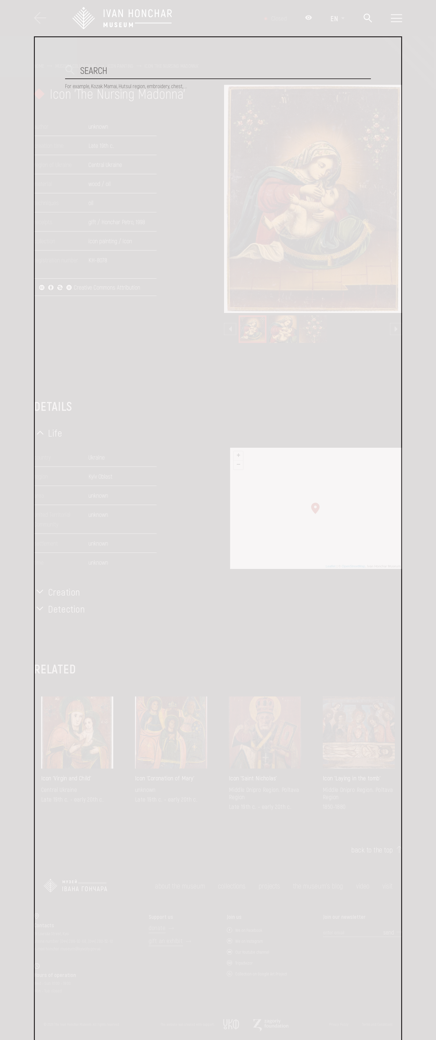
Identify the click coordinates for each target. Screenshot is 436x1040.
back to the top (372, 849)
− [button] (238, 465)
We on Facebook (248, 930)
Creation (64, 591)
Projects (269, 885)
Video (362, 885)
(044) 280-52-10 (100, 941)
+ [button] (238, 455)
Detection (66, 608)
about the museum (180, 885)
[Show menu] (396, 18)
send (388, 932)
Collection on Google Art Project (261, 973)
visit (387, 885)
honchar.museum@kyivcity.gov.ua (73, 948)
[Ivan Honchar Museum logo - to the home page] (153, 18)
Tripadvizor (244, 962)
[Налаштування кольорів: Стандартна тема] (308, 18)
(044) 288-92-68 (73, 941)
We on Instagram (249, 941)
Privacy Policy (338, 1024)
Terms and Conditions (377, 1024)
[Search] (368, 18)
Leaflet (330, 566)
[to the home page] (75, 885)
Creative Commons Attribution (89, 287)
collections (232, 885)
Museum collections (76, 66)
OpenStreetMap (353, 566)
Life (55, 432)
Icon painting (120, 66)
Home (39, 66)
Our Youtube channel (252, 952)
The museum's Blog (318, 885)
